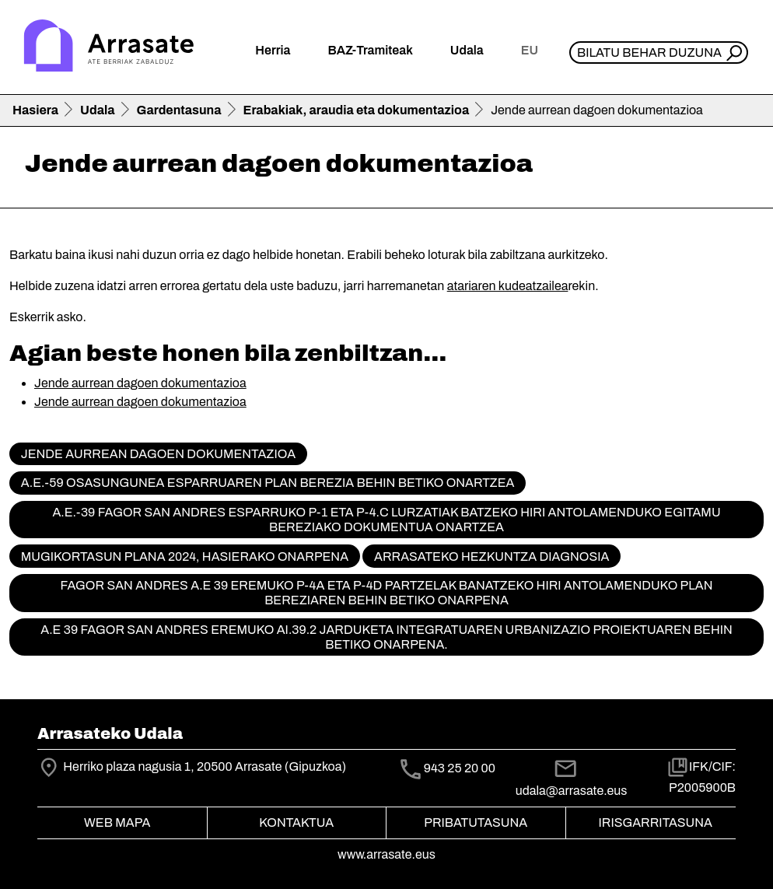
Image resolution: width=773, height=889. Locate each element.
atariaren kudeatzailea (507, 285)
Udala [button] (467, 50)
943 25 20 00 (459, 768)
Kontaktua (296, 822)
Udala (97, 110)
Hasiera (35, 110)
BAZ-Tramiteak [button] (369, 50)
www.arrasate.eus (386, 854)
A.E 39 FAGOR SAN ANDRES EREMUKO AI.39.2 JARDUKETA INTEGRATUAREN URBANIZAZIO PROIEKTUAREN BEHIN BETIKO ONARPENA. (386, 637)
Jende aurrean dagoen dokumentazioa (140, 383)
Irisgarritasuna (656, 822)
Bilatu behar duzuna (649, 52)
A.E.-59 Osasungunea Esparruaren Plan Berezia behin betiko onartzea (268, 482)
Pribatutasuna (475, 822)
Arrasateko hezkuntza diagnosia (491, 556)
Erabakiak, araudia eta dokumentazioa (356, 110)
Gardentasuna (179, 110)
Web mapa (117, 822)
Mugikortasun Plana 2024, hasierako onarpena (184, 556)
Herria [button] (272, 50)
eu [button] (529, 50)
